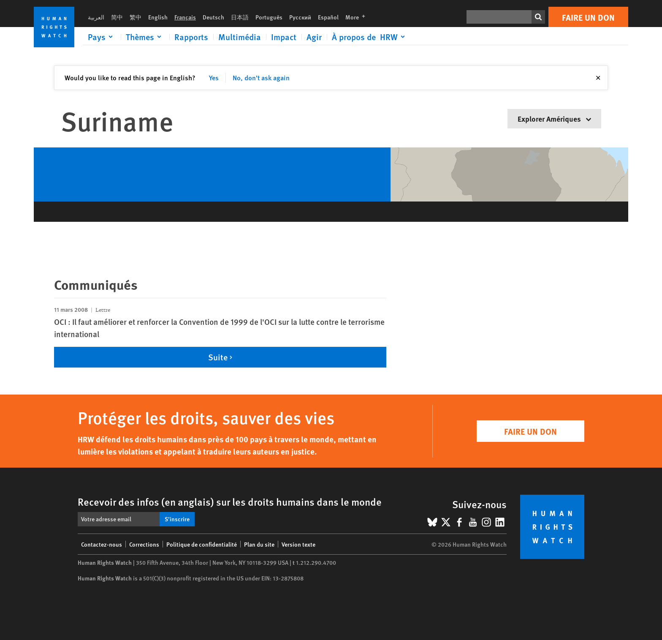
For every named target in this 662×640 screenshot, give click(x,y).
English (158, 17)
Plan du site (259, 544)
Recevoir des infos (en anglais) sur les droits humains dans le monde (230, 501)
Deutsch (213, 17)
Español (328, 17)
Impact (283, 37)
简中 (117, 17)
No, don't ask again (261, 77)
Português (268, 17)
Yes (214, 77)
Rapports (191, 37)
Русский (300, 17)
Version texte (298, 544)
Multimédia (239, 37)
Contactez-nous (101, 544)
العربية (96, 17)
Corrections (144, 544)
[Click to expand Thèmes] (145, 36)
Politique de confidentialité (201, 544)
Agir (314, 37)
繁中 (135, 17)
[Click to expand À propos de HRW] (370, 36)
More (357, 17)
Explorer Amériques (554, 118)
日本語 (240, 17)
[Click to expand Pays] (102, 36)
